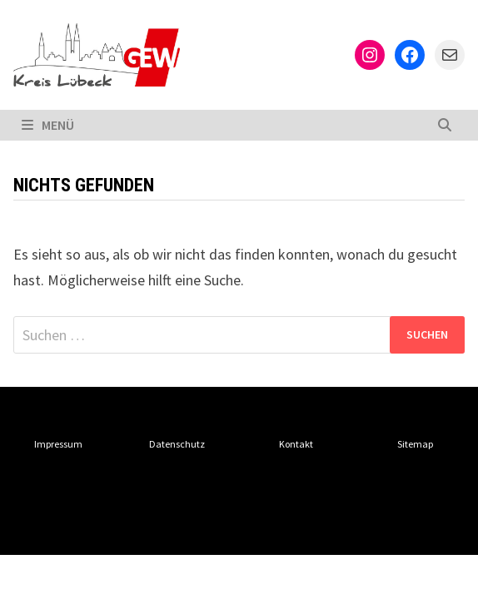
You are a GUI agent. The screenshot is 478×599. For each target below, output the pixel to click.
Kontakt (296, 444)
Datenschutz (177, 444)
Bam (367, 528)
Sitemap (415, 444)
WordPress (297, 528)
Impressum (58, 444)
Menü (48, 124)
